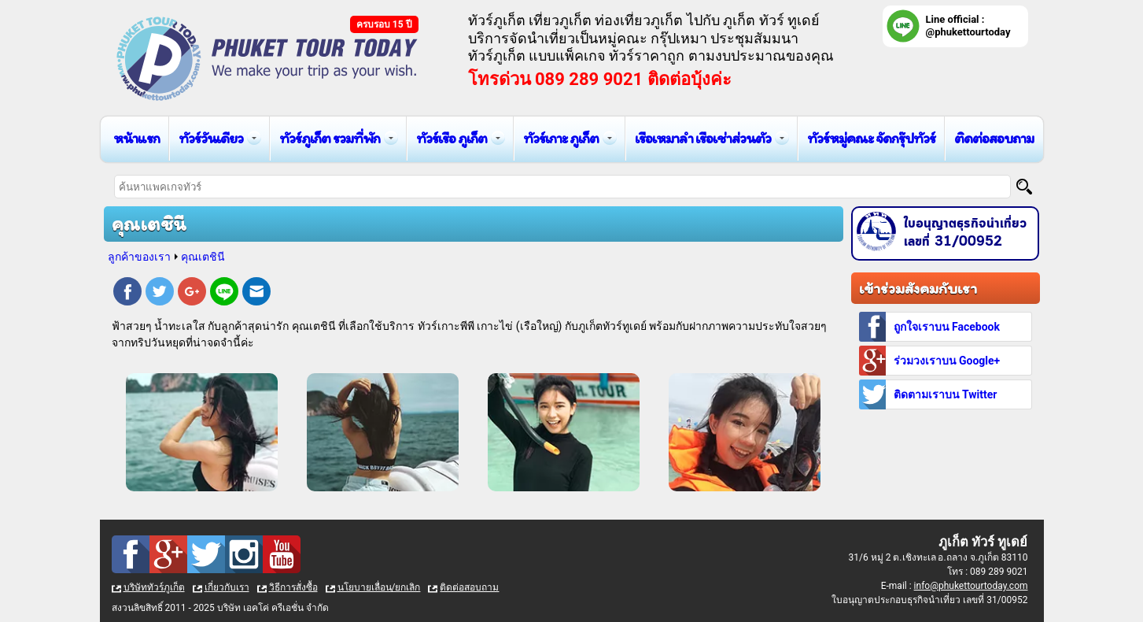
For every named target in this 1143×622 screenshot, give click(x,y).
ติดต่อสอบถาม (994, 138)
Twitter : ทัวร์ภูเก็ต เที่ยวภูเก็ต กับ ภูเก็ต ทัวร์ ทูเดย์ (206, 554)
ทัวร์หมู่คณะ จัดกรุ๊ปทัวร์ (871, 138)
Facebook (127, 293)
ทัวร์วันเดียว (211, 138)
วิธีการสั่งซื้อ (293, 587)
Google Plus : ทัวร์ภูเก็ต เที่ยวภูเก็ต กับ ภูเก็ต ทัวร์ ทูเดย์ (168, 554)
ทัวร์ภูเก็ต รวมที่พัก (329, 138)
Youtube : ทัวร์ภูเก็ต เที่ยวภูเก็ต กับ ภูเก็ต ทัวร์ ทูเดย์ (281, 554)
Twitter (160, 293)
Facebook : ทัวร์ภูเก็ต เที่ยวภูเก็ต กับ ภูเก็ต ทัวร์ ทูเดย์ (130, 554)
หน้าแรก (136, 138)
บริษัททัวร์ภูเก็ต (154, 587)
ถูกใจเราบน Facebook (947, 326)
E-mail (256, 293)
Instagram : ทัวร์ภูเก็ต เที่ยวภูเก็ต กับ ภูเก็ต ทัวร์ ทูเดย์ (244, 554)
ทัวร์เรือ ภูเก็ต (451, 138)
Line (224, 293)
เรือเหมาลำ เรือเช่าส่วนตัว (703, 138)
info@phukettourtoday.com (971, 585)
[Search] (1024, 186)
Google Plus (192, 293)
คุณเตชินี (203, 256)
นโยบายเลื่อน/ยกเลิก (379, 587)
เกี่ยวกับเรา (227, 587)
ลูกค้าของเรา (139, 256)
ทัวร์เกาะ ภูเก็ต (561, 138)
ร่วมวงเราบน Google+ (947, 360)
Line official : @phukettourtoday (968, 25)
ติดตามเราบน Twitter (945, 394)
